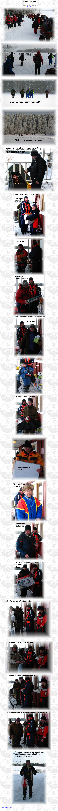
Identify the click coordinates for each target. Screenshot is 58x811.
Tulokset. (29, 6)
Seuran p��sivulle (6, 807)
